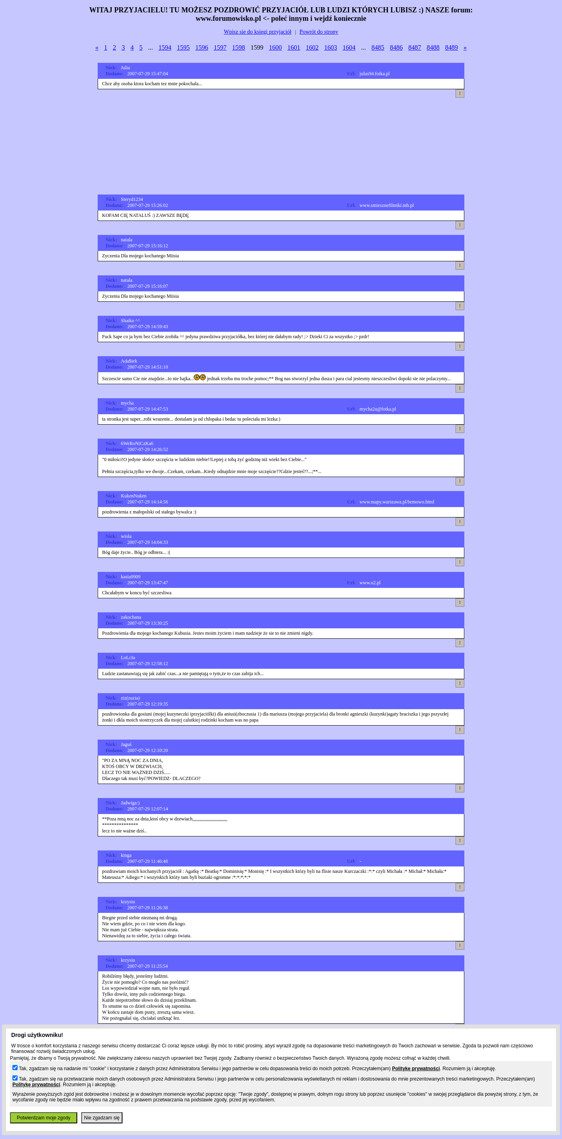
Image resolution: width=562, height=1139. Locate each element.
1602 (312, 47)
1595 (183, 47)
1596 (201, 47)
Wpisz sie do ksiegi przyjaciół (257, 32)
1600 (275, 47)
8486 (396, 47)
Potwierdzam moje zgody (43, 1118)
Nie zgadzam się (102, 1118)
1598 (238, 47)
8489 (451, 47)
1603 (330, 47)
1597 (220, 47)
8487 (414, 47)
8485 (377, 47)
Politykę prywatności (416, 1068)
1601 (293, 47)
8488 (433, 47)
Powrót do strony (318, 32)
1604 (349, 47)
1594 (165, 47)
